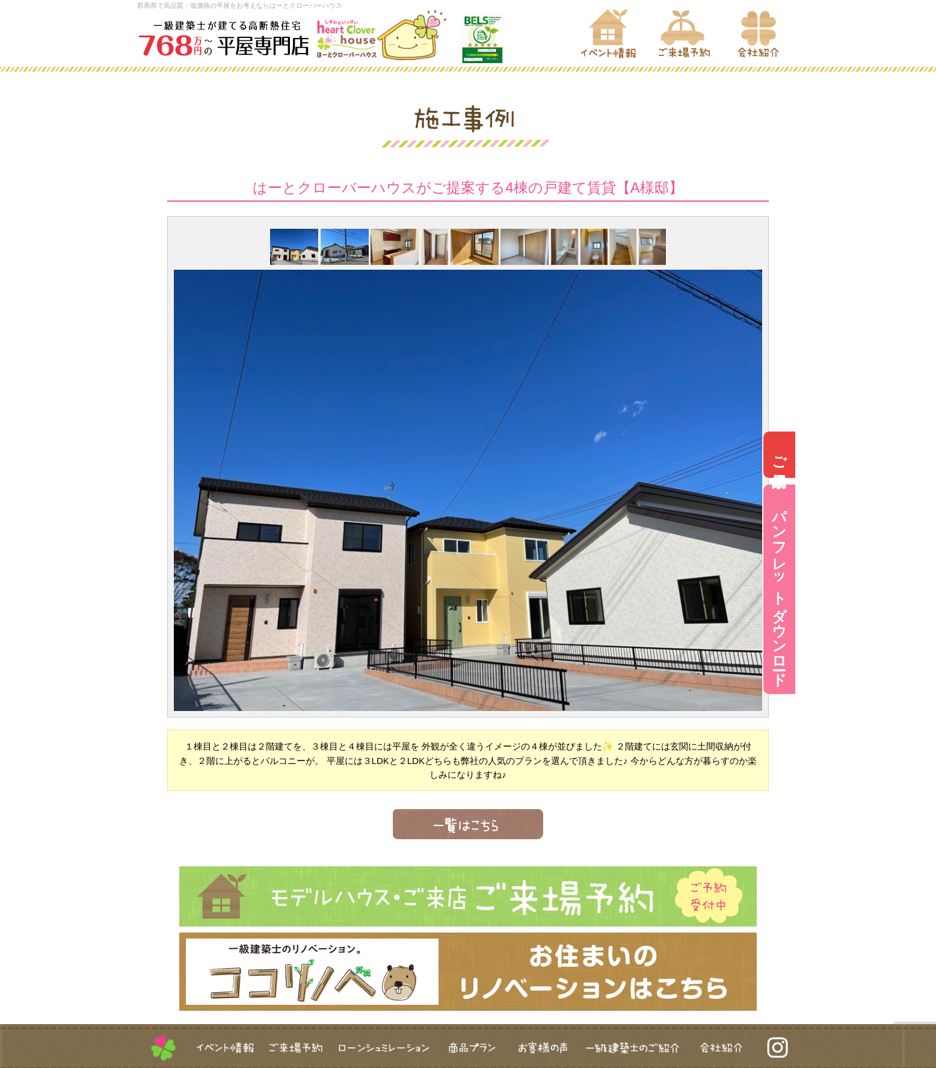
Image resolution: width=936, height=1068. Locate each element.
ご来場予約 (920, 455)
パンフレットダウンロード (920, 589)
